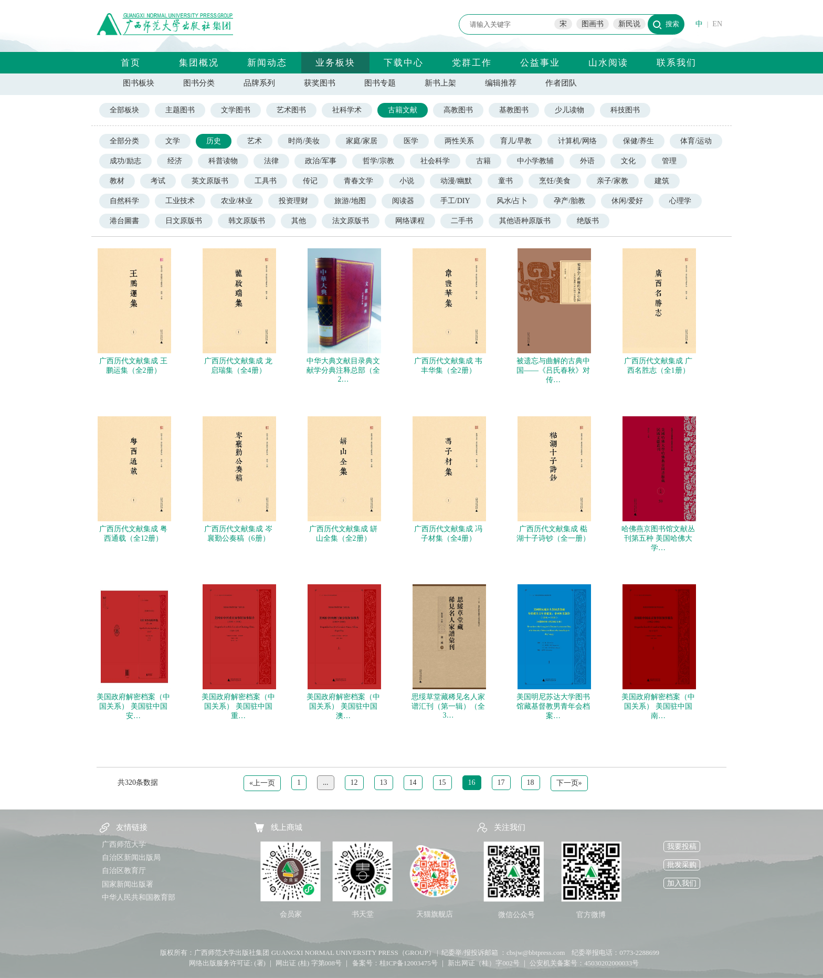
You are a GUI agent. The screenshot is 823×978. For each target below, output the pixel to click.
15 (442, 782)
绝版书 (588, 221)
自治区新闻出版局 (131, 857)
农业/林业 (236, 201)
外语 (587, 161)
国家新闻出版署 (127, 884)
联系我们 (677, 63)
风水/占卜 (512, 201)
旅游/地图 (350, 201)
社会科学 (435, 161)
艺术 (254, 141)
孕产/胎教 (569, 201)
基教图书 (514, 110)
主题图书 (180, 110)
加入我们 (682, 883)
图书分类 (199, 83)
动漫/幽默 (456, 181)
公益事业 (540, 63)
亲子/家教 (612, 181)
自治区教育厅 (124, 871)
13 (383, 782)
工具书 (266, 181)
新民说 (629, 24)
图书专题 (380, 83)
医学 (411, 141)
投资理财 (293, 201)
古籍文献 (402, 110)
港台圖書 (124, 221)
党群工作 (472, 63)
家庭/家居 (361, 141)
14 (413, 782)
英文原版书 (210, 181)
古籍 (483, 161)
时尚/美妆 (304, 141)
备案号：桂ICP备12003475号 (395, 963)
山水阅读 (608, 63)
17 (501, 782)
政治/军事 (320, 161)
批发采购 (682, 865)
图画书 (593, 24)
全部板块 (124, 110)
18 (530, 782)
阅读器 (403, 201)
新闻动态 (267, 63)
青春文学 (358, 181)
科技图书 (625, 110)
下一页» (569, 783)
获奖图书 (319, 83)
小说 (406, 181)
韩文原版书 (246, 221)
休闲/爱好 (627, 201)
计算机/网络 (577, 141)
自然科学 (124, 201)
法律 (271, 161)
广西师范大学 (124, 844)
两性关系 (459, 141)
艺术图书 (291, 110)
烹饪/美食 (555, 181)
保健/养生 (639, 141)
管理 (669, 161)
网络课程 (410, 221)
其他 (298, 221)
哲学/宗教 (378, 161)
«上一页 (262, 783)
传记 (310, 181)
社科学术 (347, 110)
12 (354, 782)
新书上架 (440, 83)
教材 (117, 181)
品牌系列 (259, 83)
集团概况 (199, 63)
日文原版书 (183, 221)
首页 (131, 63)
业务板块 (335, 63)
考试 (158, 181)
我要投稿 (682, 846)
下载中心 (404, 63)
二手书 (462, 221)
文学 (172, 141)
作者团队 (561, 83)
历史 (213, 141)
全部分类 (124, 141)
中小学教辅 (535, 161)
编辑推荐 (500, 83)
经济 (174, 161)
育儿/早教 (516, 141)
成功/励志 (125, 161)
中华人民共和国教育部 (138, 897)
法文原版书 (350, 221)
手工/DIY (455, 201)
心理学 (680, 201)
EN (717, 24)
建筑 (662, 181)
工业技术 (180, 201)
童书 (505, 181)
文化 (628, 161)
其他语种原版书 (525, 221)
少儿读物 (569, 110)
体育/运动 (696, 141)
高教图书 (458, 110)
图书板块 (138, 83)
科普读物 (223, 161)
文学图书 (235, 110)
